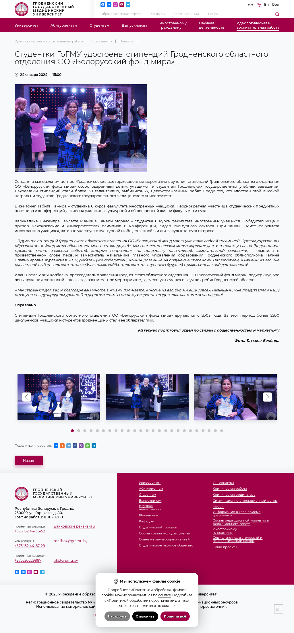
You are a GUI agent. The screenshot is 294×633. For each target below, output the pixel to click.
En (266, 4)
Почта (213, 14)
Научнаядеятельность (211, 25)
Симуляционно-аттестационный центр (245, 501)
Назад (28, 460)
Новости (126, 41)
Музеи (218, 507)
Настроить (117, 616)
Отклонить (145, 616)
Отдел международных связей (164, 539)
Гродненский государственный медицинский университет (44, 9)
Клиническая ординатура (234, 495)
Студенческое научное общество (166, 545)
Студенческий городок (158, 527)
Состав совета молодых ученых (165, 533)
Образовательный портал (120, 14)
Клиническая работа (230, 489)
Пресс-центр (101, 41)
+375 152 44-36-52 (30, 531)
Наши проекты (225, 547)
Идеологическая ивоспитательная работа (258, 25)
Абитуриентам (64, 25)
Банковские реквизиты (74, 526)
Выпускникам (134, 25)
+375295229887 (28, 560)
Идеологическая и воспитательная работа (49, 41)
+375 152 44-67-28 (30, 546)
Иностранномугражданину (173, 25)
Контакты (157, 14)
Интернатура (223, 483)
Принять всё (175, 616)
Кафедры (146, 521)
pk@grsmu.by (66, 560)
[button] (267, 396)
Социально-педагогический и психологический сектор (237, 539)
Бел (275, 4)
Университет (26, 25)
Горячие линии (186, 14)
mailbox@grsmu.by (71, 541)
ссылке (164, 595)
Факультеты (148, 515)
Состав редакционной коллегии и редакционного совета (241, 522)
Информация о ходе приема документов (236, 513)
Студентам (99, 25)
